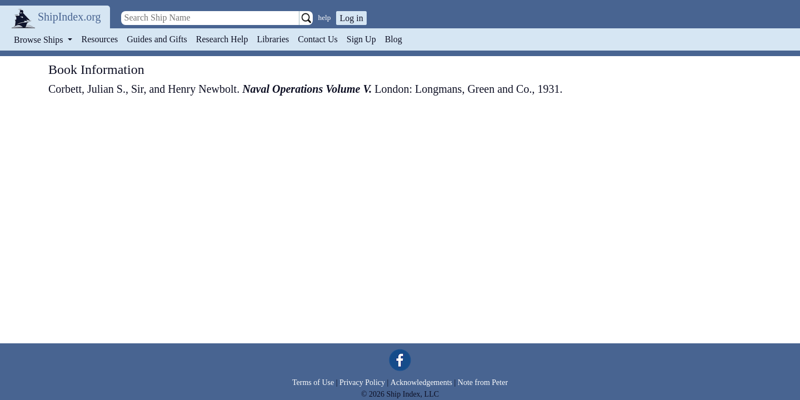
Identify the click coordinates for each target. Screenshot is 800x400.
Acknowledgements (421, 382)
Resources (100, 39)
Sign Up (361, 39)
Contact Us (318, 39)
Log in (351, 18)
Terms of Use (313, 382)
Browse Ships (39, 39)
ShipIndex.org (69, 17)
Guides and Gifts (157, 39)
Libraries (273, 39)
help (324, 17)
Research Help (222, 39)
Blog (393, 39)
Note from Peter (483, 382)
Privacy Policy (362, 382)
